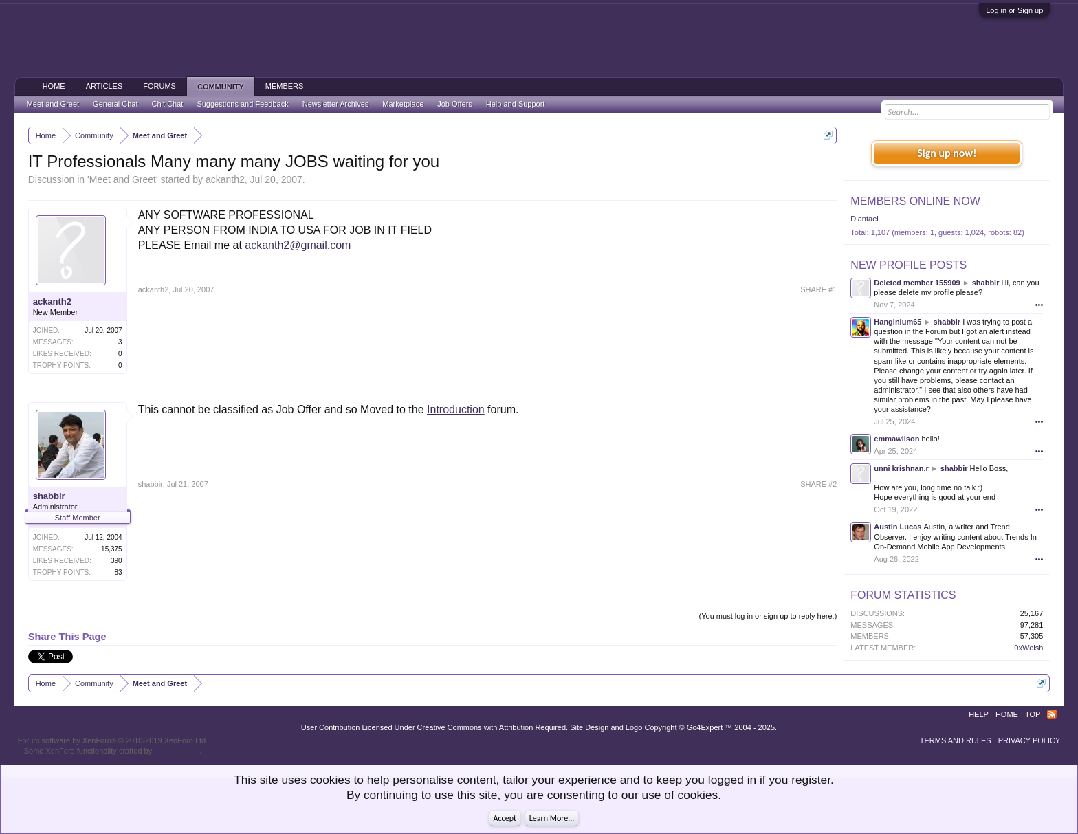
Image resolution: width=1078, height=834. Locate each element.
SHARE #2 (818, 484)
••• (1039, 304)
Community (220, 87)
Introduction (456, 409)
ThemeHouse (176, 751)
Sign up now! (946, 153)
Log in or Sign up (1014, 10)
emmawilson (896, 439)
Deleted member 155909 (917, 282)
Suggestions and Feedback (242, 104)
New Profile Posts (908, 265)
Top (1032, 714)
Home (54, 86)
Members (284, 86)
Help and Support (515, 104)
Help (979, 714)
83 (118, 572)
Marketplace (403, 104)
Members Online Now (915, 201)
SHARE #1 (818, 289)
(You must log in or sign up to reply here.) (768, 616)
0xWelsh (1028, 648)
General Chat (115, 104)
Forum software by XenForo (113, 740)
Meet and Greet (122, 179)
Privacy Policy (1029, 740)
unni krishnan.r (901, 468)
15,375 (111, 549)
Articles (104, 86)
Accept (505, 818)
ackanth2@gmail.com (298, 245)
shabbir (49, 496)
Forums (159, 86)
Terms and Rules (955, 740)
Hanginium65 (897, 322)
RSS (1052, 714)
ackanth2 (225, 179)
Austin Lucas (897, 527)
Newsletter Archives (335, 104)
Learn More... (552, 818)
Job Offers (454, 104)
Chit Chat (168, 104)
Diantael (864, 219)
